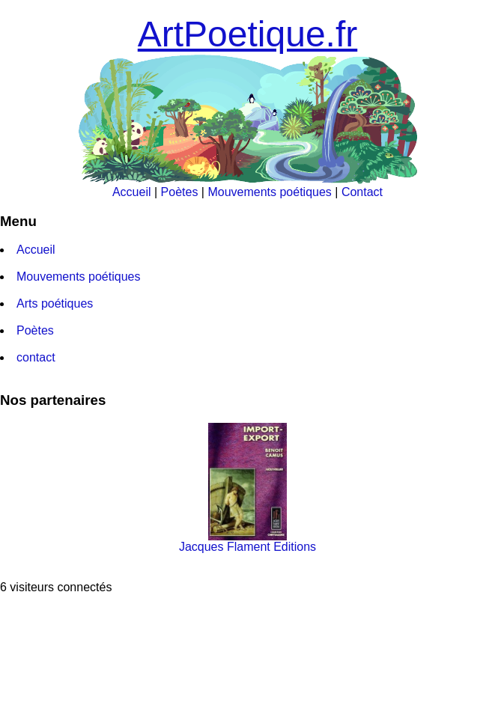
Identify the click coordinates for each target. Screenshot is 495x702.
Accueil (131, 192)
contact (35, 357)
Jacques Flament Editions (247, 541)
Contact (362, 192)
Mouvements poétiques (269, 192)
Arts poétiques (54, 303)
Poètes (179, 192)
